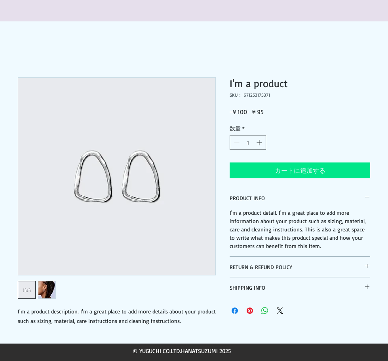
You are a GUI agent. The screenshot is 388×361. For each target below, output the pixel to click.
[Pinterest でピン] (250, 310)
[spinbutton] (248, 142)
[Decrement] (236, 142)
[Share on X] (280, 310)
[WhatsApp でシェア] (265, 310)
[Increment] (260, 142)
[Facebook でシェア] (235, 310)
